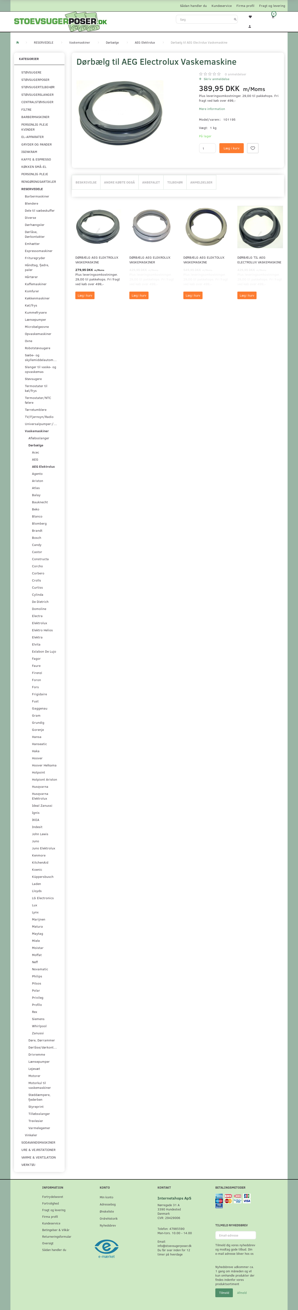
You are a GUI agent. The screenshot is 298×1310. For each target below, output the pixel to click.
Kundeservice (222, 5)
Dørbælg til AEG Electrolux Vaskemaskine (259, 259)
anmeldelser (235, 74)
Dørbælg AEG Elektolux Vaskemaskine (203, 259)
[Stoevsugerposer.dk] (60, 21)
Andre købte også (119, 182)
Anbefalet (151, 182)
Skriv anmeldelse (216, 79)
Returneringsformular (56, 1236)
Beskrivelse (86, 182)
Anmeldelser (201, 182)
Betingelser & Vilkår (55, 1230)
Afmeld (242, 1293)
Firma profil (245, 5)
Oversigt (48, 1243)
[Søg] (235, 19)
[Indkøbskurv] (276, 17)
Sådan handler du (193, 5)
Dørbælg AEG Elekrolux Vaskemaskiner (149, 259)
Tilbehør (175, 182)
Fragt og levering (272, 5)
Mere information (212, 108)
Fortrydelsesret (52, 1197)
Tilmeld (224, 1293)
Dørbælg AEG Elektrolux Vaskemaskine (96, 259)
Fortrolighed (50, 1203)
